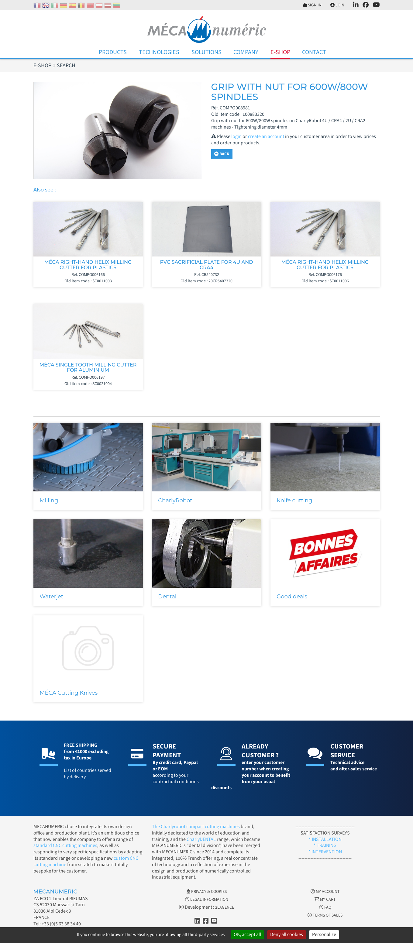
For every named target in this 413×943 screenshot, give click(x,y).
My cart (325, 900)
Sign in (312, 5)
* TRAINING (325, 845)
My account (325, 892)
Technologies (159, 52)
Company (245, 52)
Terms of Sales (325, 915)
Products (113, 52)
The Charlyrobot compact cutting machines (196, 826)
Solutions (206, 52)
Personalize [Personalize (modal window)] (324, 934)
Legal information (206, 900)
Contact (314, 52)
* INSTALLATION (325, 839)
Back (221, 154)
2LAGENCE (224, 907)
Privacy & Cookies (207, 892)
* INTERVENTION (325, 851)
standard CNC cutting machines (65, 845)
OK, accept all (247, 934)
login (236, 136)
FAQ (325, 907)
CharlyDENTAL (202, 839)
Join (337, 5)
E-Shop (280, 52)
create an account (266, 136)
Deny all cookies (286, 934)
